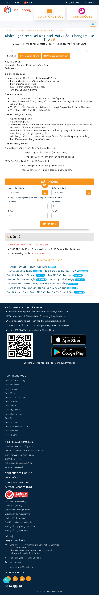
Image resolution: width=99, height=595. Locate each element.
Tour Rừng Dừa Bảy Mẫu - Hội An (66, 271)
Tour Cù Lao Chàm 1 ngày (24, 271)
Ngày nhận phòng (16, 188)
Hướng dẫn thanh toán (15, 518)
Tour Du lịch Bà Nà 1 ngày (67, 279)
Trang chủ (7, 30)
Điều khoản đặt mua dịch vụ (17, 514)
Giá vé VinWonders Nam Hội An (19, 455)
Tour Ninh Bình (12, 430)
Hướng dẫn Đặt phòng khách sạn (20, 526)
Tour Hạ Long (11, 435)
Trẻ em (11, 211)
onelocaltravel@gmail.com (21, 567)
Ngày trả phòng (58, 188)
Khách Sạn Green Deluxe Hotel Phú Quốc (49, 30)
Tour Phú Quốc (11, 389)
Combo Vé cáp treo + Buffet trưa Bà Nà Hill (24, 450)
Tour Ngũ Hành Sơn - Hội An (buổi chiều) (32, 267)
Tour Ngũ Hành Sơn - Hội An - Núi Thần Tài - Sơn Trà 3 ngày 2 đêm (46, 292)
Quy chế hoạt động (13, 505)
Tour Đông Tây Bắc (13, 414)
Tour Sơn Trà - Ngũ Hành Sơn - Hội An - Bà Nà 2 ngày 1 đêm (42, 288)
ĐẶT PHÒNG (49, 224)
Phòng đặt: (21, 197)
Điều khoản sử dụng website (18, 510)
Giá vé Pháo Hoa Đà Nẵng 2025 (19, 446)
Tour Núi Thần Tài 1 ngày (65, 275)
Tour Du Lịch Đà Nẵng (15, 380)
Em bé (54, 211)
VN (28, 2)
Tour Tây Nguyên (13, 410)
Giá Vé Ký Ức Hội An (14, 459)
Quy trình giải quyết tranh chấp (18, 522)
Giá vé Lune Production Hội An (18, 463)
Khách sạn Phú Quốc (22, 30)
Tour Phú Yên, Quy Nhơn (16, 397)
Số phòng (12, 202)
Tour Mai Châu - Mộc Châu (16, 426)
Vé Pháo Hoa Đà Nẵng (15, 467)
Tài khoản (89, 2)
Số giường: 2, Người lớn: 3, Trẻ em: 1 (48, 198)
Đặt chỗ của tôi (73, 2)
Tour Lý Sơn (10, 405)
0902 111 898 (10, 2)
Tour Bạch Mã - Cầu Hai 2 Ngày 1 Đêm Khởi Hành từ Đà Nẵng (42, 283)
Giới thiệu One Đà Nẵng (15, 501)
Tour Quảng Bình (12, 401)
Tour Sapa (9, 418)
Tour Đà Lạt (10, 393)
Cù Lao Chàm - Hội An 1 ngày (27, 279)
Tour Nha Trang (12, 384)
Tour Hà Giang (11, 422)
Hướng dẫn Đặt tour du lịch (17, 530)
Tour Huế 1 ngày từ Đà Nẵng (26, 275)
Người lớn (55, 202)
